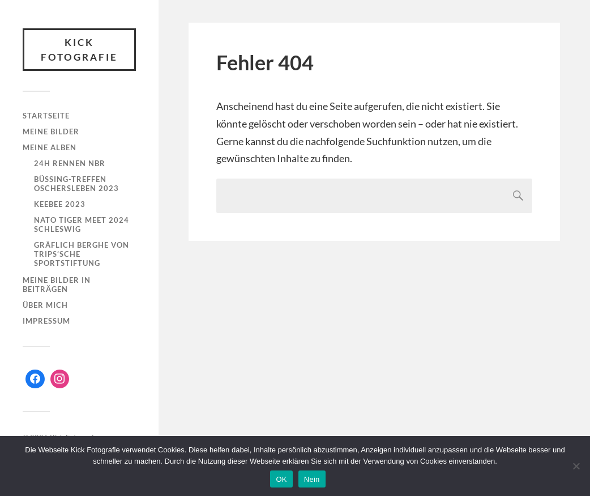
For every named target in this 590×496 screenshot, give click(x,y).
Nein (312, 479)
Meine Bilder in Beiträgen (57, 284)
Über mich (45, 305)
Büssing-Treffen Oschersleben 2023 (76, 184)
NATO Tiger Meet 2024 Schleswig (81, 224)
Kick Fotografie (79, 49)
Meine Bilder (51, 131)
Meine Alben (49, 147)
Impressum (46, 320)
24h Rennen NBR (69, 163)
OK (281, 479)
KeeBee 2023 (59, 204)
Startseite (46, 115)
